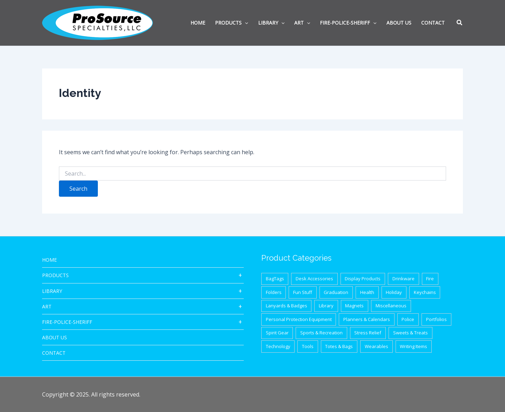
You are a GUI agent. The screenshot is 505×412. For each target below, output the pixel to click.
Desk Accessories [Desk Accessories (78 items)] (314, 278)
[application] (245, 23)
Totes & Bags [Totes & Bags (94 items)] (339, 346)
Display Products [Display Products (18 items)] (363, 278)
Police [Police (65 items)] (408, 319)
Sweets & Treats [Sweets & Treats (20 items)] (410, 332)
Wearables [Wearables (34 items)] (376, 346)
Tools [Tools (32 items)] (308, 346)
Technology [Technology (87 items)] (278, 346)
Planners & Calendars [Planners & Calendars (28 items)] (366, 319)
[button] (460, 23)
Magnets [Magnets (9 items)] (354, 305)
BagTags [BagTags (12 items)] (275, 278)
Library (52, 291)
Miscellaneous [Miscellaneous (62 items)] (391, 305)
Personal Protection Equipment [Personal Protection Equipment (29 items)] (299, 319)
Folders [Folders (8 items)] (274, 292)
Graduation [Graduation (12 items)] (336, 292)
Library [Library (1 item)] (326, 305)
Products (55, 275)
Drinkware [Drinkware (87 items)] (403, 278)
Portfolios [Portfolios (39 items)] (436, 319)
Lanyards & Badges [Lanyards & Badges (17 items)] (286, 305)
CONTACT (54, 352)
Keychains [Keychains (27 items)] (425, 292)
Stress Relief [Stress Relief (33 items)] (367, 332)
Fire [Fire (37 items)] (430, 278)
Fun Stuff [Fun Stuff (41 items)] (302, 292)
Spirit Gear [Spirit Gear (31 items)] (277, 332)
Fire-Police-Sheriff (67, 322)
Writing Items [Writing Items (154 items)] (413, 346)
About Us (54, 337)
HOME (49, 259)
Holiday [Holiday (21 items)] (394, 292)
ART (47, 306)
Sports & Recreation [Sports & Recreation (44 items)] (321, 332)
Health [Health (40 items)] (367, 292)
